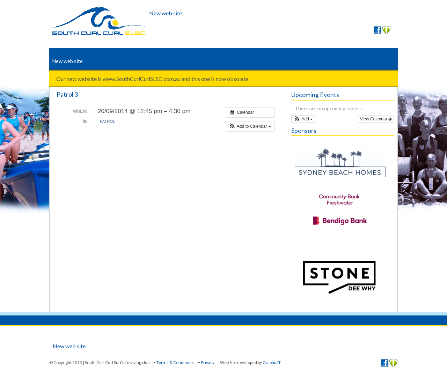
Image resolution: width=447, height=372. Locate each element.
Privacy (207, 362)
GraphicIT (272, 362)
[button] (249, 126)
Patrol (107, 121)
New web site (165, 13)
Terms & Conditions (175, 362)
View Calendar (376, 119)
